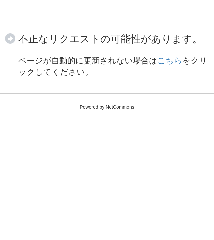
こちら (169, 60)
